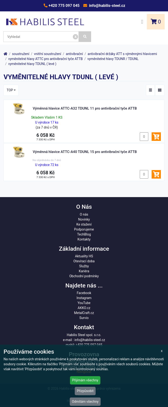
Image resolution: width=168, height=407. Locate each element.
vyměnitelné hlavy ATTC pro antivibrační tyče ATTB (45, 59)
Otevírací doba (84, 261)
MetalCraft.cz (84, 313)
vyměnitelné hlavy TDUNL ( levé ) (32, 64)
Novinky (84, 219)
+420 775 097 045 (63, 5)
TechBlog (84, 234)
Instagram (83, 298)
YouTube (84, 303)
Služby (84, 266)
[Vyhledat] (85, 36)
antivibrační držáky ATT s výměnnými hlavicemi (122, 54)
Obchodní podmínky (84, 276)
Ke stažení (84, 224)
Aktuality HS (84, 256)
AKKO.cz (84, 308)
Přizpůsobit (85, 391)
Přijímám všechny (85, 380)
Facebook (84, 293)
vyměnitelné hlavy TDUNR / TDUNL (112, 59)
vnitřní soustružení (47, 54)
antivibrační (74, 54)
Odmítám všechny (85, 401)
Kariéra (84, 271)
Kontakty (84, 239)
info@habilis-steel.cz (106, 5)
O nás (84, 214)
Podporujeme (84, 229)
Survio (84, 318)
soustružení (20, 54)
